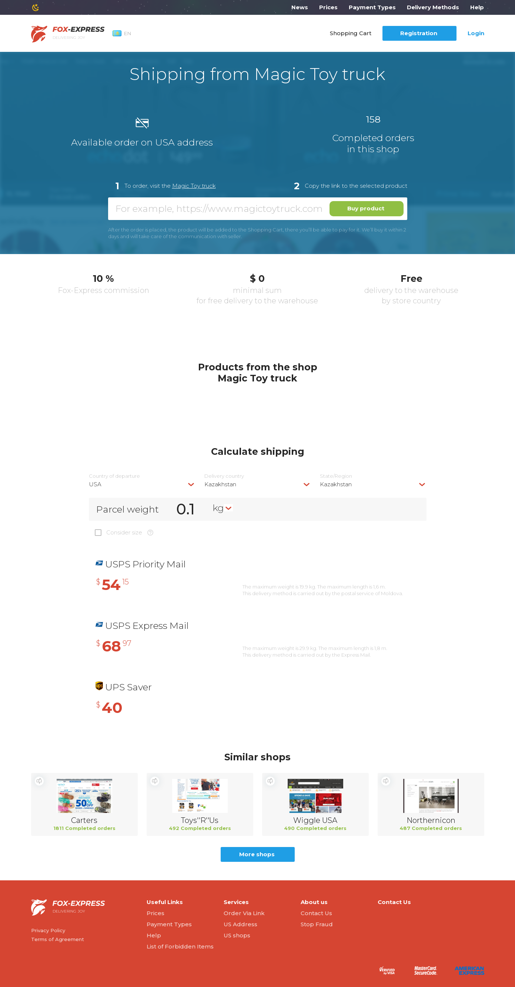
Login (476, 33)
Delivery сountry (224, 476)
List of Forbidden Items (180, 946)
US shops (237, 935)
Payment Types (372, 7)
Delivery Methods (433, 7)
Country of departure (114, 476)
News (299, 7)
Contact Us (316, 913)
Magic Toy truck (194, 185)
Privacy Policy (48, 930)
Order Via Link (244, 913)
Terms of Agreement (57, 939)
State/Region (336, 476)
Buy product (365, 208)
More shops (257, 854)
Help (477, 7)
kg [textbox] (218, 507)
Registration (418, 33)
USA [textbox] (95, 484)
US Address (240, 924)
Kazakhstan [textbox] (220, 484)
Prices (328, 7)
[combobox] (142, 484)
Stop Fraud (317, 924)
